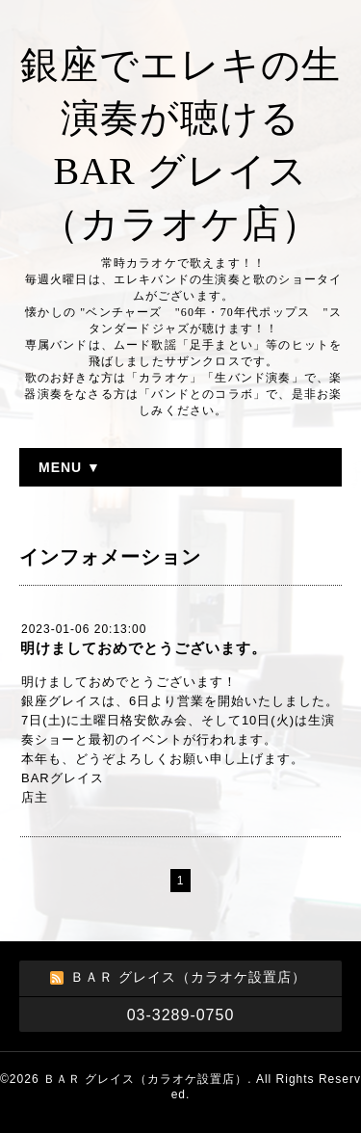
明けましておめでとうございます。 (143, 648)
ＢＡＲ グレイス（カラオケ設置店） (145, 1079)
